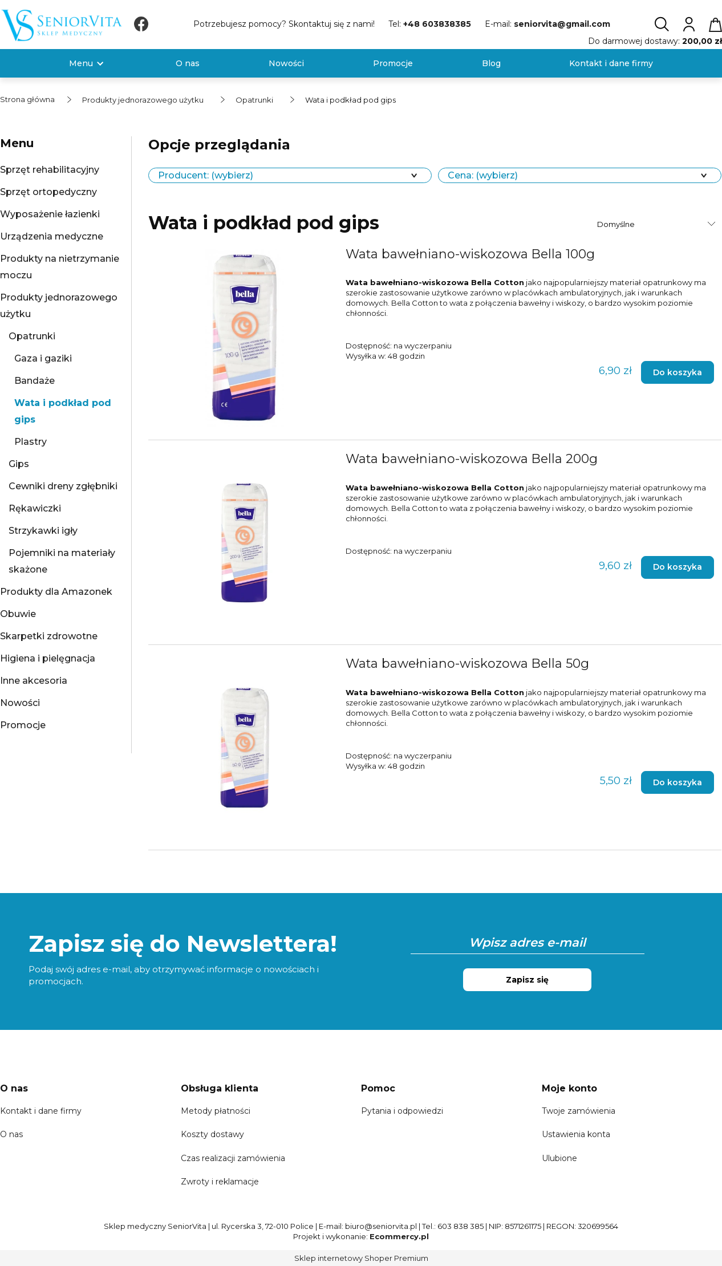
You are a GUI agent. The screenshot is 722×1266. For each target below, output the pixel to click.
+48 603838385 (437, 24)
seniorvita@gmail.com (562, 24)
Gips (19, 463)
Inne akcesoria (33, 680)
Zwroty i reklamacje (220, 1181)
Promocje (23, 725)
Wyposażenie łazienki (50, 214)
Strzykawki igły (43, 530)
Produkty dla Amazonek (56, 591)
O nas (11, 1134)
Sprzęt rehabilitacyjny (49, 169)
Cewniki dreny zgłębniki (63, 486)
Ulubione (559, 1158)
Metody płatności (215, 1111)
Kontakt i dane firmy (41, 1111)
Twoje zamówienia (578, 1111)
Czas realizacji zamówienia (233, 1158)
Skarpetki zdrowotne (49, 636)
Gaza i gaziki (43, 358)
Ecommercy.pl (399, 1236)
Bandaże (34, 380)
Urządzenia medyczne (51, 236)
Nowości (20, 702)
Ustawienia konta (576, 1134)
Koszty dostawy (212, 1134)
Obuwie (18, 613)
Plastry (30, 441)
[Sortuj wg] (657, 224)
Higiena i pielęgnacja (47, 658)
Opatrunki (32, 336)
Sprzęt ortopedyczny (48, 191)
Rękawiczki (35, 508)
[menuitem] (81, 64)
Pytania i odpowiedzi (402, 1111)
